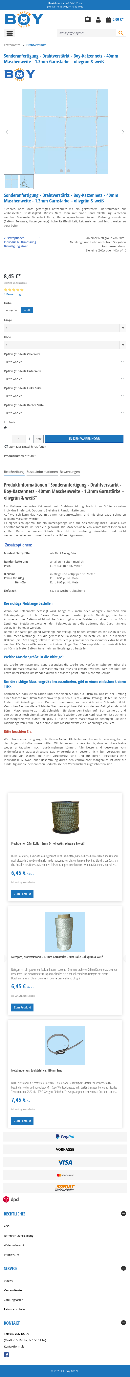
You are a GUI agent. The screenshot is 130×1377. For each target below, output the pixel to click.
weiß (27, 310)
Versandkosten (14, 1290)
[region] (65, 139)
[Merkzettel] (88, 19)
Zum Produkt (22, 894)
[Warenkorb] (114, 19)
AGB (7, 1226)
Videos (8, 1281)
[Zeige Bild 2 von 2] (68, 170)
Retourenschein (14, 1309)
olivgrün (11, 310)
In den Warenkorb (84, 439)
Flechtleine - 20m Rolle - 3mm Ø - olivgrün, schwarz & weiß (48, 843)
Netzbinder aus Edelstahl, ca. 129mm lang (36, 1070)
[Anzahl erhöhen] (30, 439)
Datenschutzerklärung (18, 1236)
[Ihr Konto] (98, 19)
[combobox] (86, 33)
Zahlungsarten (13, 1300)
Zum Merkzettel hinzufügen (25, 446)
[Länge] (62, 328)
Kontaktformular (15, 1346)
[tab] (14, 471)
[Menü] (9, 33)
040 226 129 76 (73, 3)
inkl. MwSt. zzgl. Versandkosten (15, 282)
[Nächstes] (123, 131)
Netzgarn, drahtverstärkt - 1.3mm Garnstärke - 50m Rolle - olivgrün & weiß (57, 957)
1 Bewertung (12, 294)
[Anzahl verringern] (8, 439)
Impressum (11, 1255)
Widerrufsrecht (14, 1245)
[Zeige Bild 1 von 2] (61, 170)
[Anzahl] (19, 439)
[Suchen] (121, 33)
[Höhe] (62, 345)
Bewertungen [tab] (70, 472)
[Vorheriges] (7, 131)
